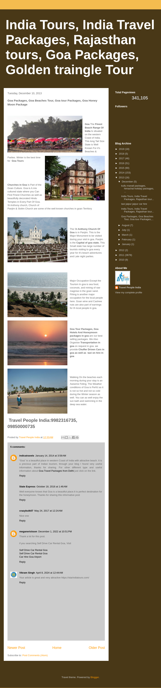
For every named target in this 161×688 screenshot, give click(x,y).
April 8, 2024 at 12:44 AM (49, 572)
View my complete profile (128, 292)
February (127, 239)
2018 (122, 153)
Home (57, 648)
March (125, 234)
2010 (122, 259)
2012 (122, 250)
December (128, 181)
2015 (122, 168)
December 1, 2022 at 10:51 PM (55, 531)
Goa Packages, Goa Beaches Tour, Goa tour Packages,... (137, 218)
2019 (122, 149)
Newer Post (16, 648)
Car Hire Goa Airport (30, 556)
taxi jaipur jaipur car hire (134, 203)
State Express (27, 486)
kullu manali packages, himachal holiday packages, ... (137, 188)
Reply (22, 475)
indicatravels (26, 455)
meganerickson (28, 531)
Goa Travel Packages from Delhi (56, 470)
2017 (122, 158)
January (126, 244)
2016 (122, 163)
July (124, 230)
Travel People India (130, 287)
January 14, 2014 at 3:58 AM (50, 455)
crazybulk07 (26, 510)
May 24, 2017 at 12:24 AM (48, 510)
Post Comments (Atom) (35, 655)
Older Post (97, 648)
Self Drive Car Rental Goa (33, 550)
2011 (122, 255)
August (126, 225)
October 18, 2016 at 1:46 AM (52, 486)
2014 (122, 172)
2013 (122, 177)
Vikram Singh (27, 572)
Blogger (95, 677)
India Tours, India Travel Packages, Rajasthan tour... (137, 198)
